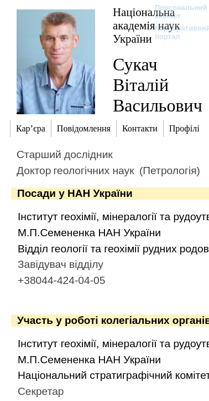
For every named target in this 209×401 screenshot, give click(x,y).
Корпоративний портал (175, 32)
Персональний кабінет (175, 11)
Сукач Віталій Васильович (157, 84)
